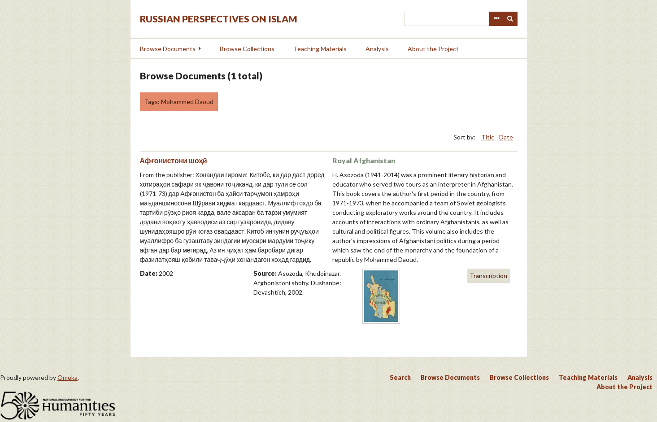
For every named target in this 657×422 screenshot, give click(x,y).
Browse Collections (247, 48)
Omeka (67, 377)
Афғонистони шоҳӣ (173, 160)
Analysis (377, 48)
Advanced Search (496, 19)
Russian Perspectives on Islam (218, 18)
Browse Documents (168, 48)
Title (488, 137)
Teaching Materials (320, 48)
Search (510, 19)
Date (506, 137)
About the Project (433, 48)
